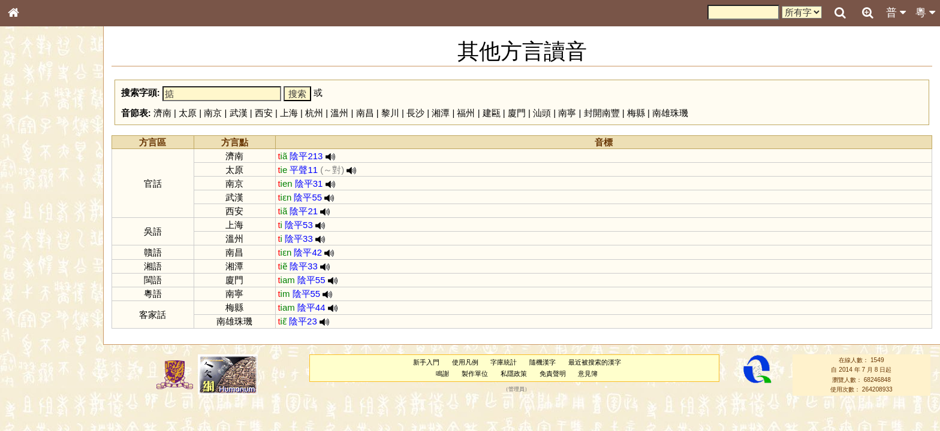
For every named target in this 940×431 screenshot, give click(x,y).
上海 (289, 113)
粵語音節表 (33, 234)
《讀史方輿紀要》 (44, 379)
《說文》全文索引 (44, 368)
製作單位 (475, 373)
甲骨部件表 (33, 181)
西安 (264, 113)
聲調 (57, 315)
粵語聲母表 (33, 245)
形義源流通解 (36, 203)
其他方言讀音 (36, 336)
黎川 (390, 113)
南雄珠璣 (670, 113)
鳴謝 (442, 373)
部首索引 (29, 160)
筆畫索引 (29, 170)
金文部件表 (33, 193)
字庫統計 (503, 362)
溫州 (339, 113)
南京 (213, 113)
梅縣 (636, 113)
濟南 (162, 113)
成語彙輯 (29, 390)
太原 (188, 113)
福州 (466, 113)
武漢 (239, 113)
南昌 (365, 113)
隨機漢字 (542, 362)
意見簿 (588, 373)
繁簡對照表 (33, 400)
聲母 (24, 315)
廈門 (517, 113)
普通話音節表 (36, 325)
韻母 (41, 315)
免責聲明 (553, 373)
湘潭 (441, 113)
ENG (52, 132)
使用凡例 (465, 362)
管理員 (516, 390)
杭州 (314, 113)
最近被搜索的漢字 (594, 362)
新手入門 (426, 362)
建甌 (492, 113)
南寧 (567, 113)
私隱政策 (514, 373)
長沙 (415, 113)
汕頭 (542, 113)
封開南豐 (602, 113)
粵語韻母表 (33, 257)
